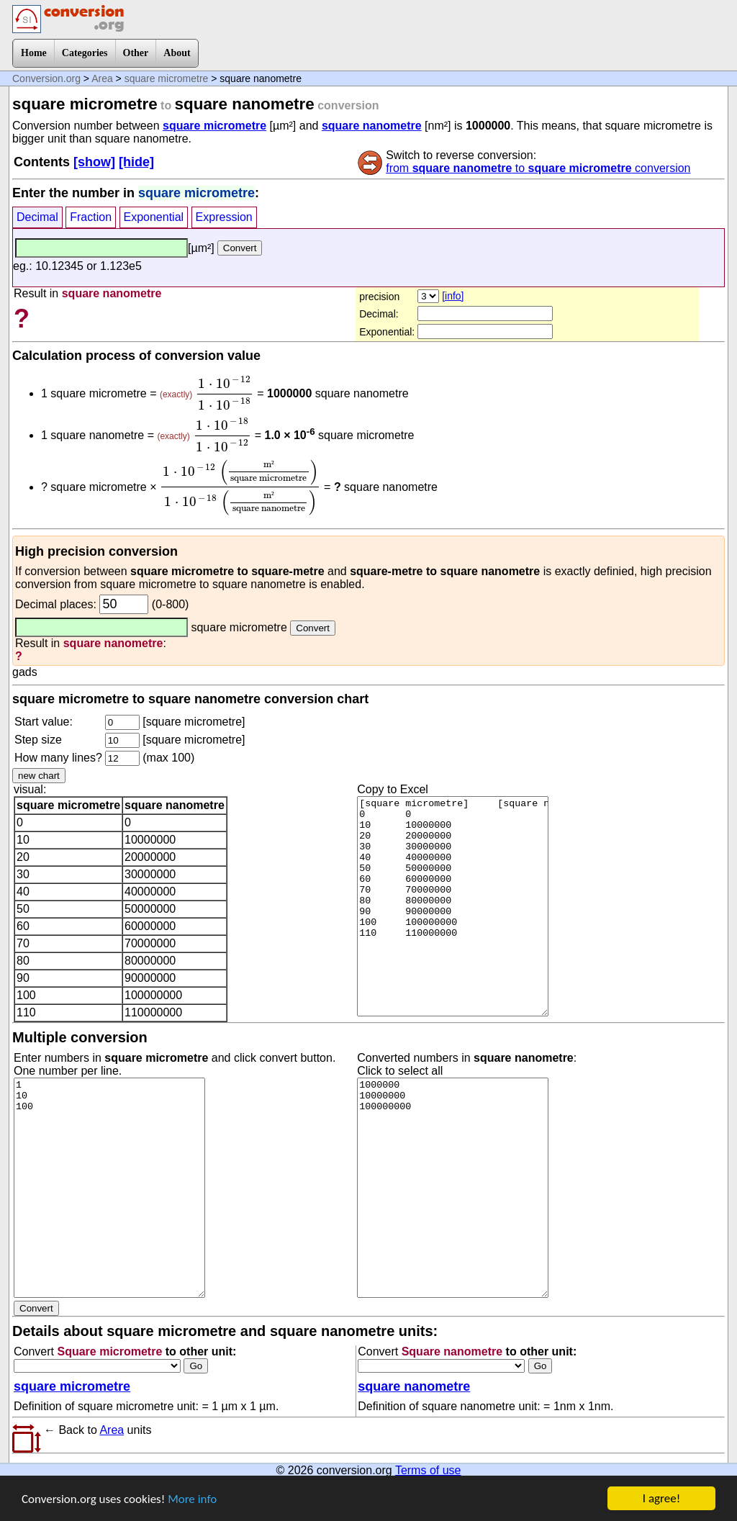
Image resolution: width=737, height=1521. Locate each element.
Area (102, 78)
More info (192, 1500)
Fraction (91, 217)
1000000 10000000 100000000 (452, 1188)
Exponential (154, 217)
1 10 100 (109, 1188)
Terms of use (428, 1470)
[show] (94, 162)
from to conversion (538, 168)
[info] (453, 296)
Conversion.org (46, 78)
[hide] (136, 162)
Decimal (37, 217)
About (176, 53)
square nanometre (372, 125)
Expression (224, 217)
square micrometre (167, 78)
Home (34, 53)
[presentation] (225, 393)
